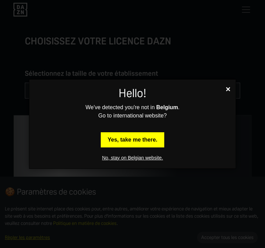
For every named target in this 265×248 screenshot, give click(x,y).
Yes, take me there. (132, 140)
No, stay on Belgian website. (132, 158)
